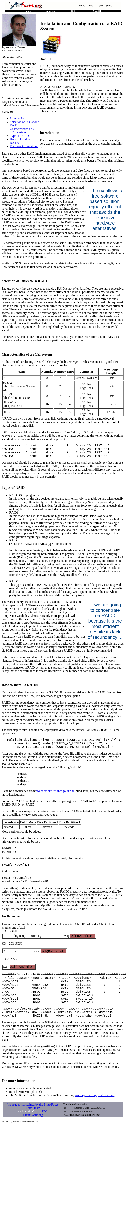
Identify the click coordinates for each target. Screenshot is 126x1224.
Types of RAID (19, 135)
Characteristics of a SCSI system (22, 130)
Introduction (17, 118)
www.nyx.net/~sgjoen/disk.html (95, 1116)
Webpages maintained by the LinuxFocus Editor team (32, 1127)
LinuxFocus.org (33, 1136)
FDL (45, 1133)
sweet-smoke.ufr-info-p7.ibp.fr (55, 799)
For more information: (24, 146)
